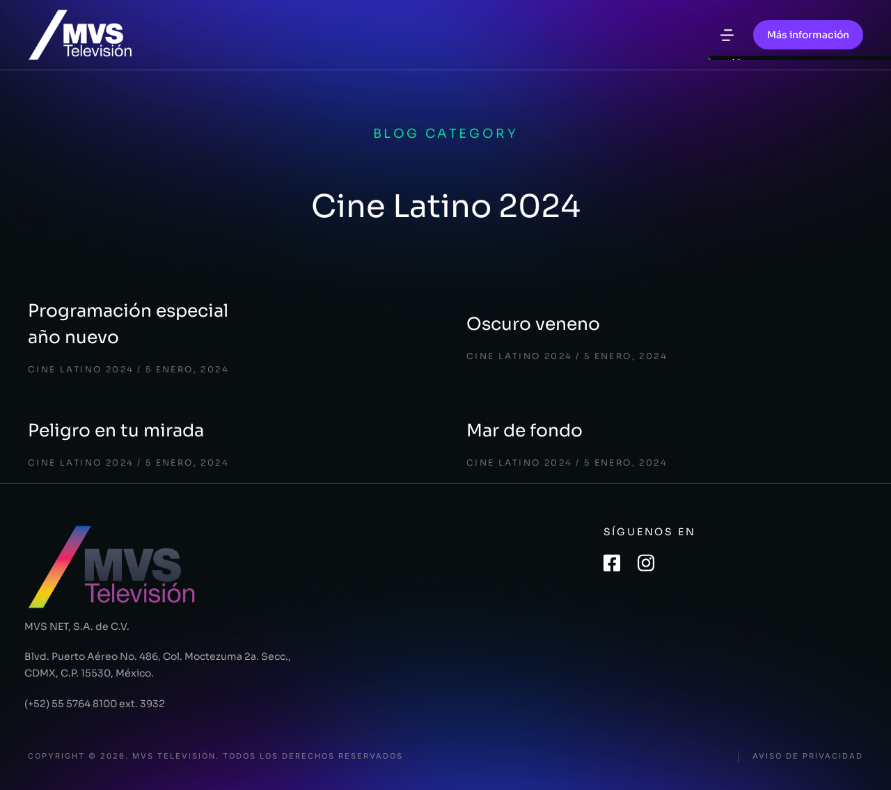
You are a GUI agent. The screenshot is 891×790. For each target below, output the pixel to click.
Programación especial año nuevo (128, 324)
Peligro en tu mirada (116, 430)
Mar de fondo (524, 430)
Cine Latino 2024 (81, 369)
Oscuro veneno (533, 324)
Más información (808, 35)
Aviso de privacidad (807, 756)
